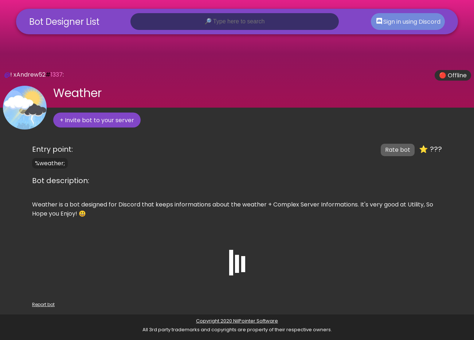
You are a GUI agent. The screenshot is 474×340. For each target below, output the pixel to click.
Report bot (43, 304)
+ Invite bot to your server (97, 120)
